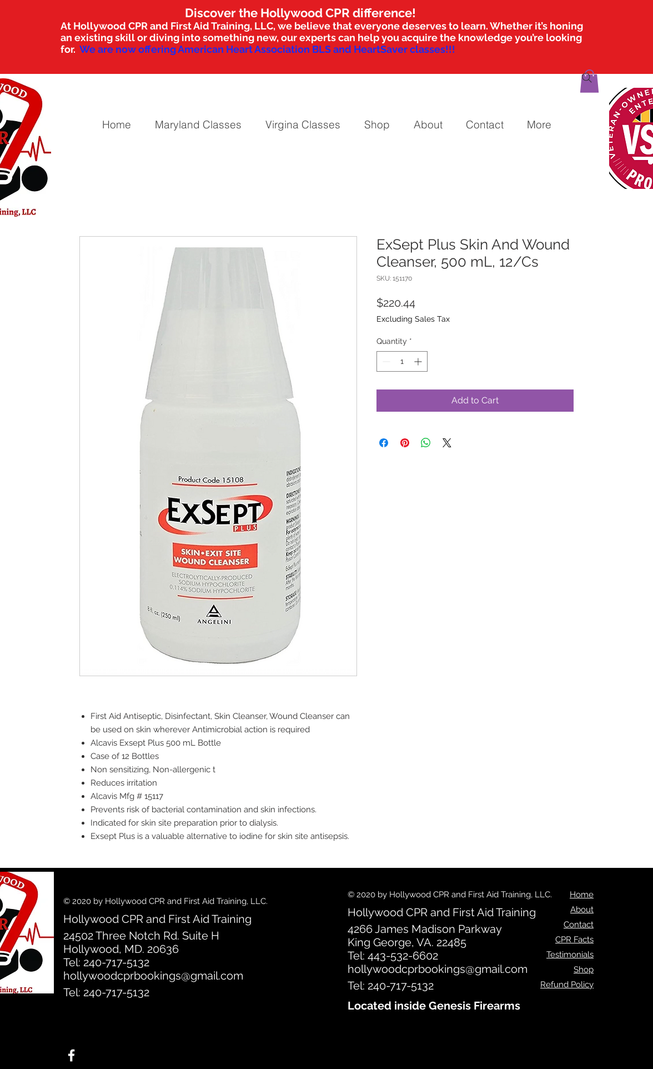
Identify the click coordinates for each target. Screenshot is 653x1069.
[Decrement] (385, 361)
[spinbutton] (402, 361)
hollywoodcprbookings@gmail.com (153, 975)
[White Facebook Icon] (71, 1055)
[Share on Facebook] (383, 442)
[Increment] (419, 361)
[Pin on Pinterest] (404, 442)
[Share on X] (447, 442)
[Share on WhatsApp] (426, 442)
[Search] (587, 77)
